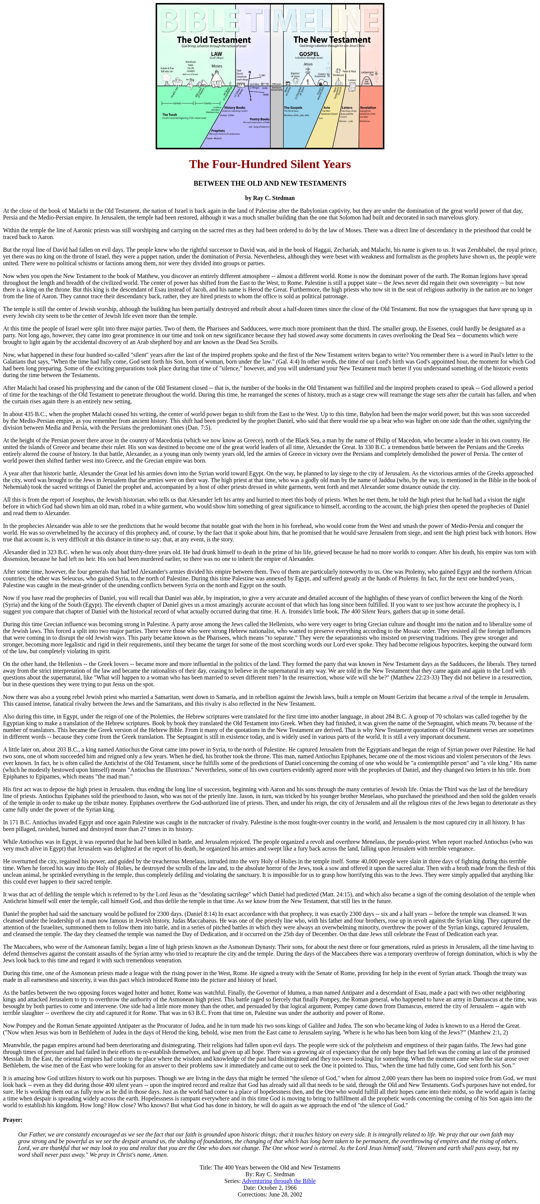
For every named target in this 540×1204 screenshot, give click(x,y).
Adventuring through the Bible (279, 1181)
